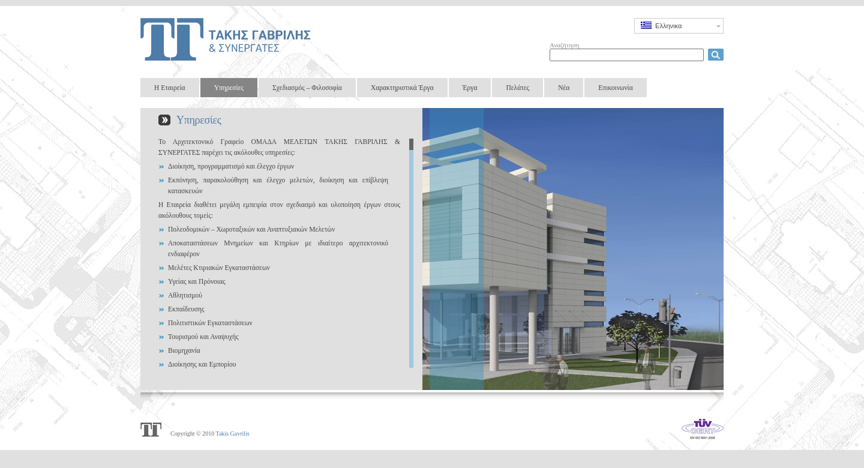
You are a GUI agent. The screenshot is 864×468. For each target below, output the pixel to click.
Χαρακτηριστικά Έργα (402, 87)
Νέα (563, 87)
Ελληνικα (661, 25)
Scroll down (411, 370)
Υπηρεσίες (229, 87)
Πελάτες (517, 87)
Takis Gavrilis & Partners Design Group (227, 39)
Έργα (470, 87)
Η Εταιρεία (169, 87)
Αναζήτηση (565, 45)
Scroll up (411, 136)
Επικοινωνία (615, 87)
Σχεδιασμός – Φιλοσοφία (307, 87)
